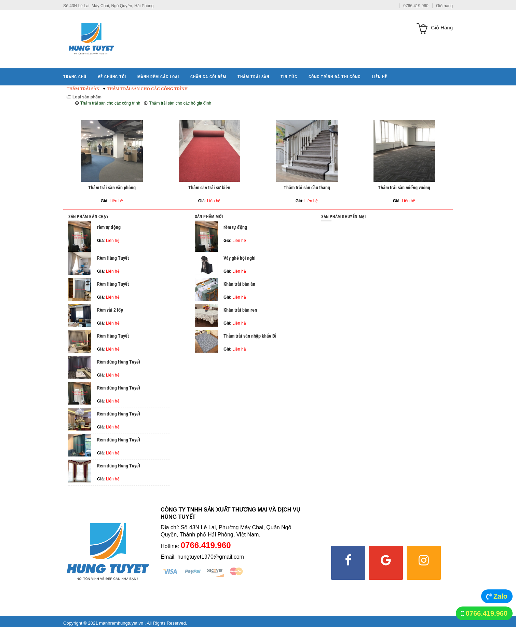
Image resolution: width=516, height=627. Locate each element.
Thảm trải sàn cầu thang (307, 187)
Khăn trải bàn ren (240, 310)
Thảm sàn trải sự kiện (209, 187)
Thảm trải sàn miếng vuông (404, 187)
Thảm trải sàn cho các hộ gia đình (180, 103)
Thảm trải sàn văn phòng (112, 187)
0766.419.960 (486, 613)
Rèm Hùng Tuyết (113, 258)
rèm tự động (109, 227)
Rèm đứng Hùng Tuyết (118, 362)
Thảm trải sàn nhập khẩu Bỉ (249, 336)
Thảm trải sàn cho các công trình (147, 88)
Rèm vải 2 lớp (110, 310)
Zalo (500, 596)
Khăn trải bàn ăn (239, 284)
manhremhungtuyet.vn (122, 623)
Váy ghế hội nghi (239, 258)
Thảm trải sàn (83, 88)
